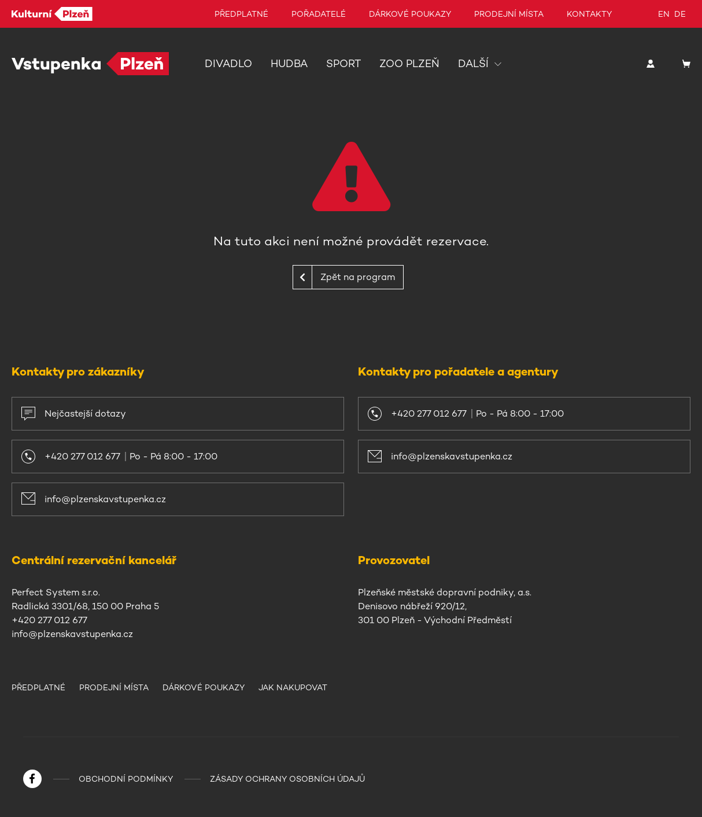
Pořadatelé (318, 14)
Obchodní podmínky (126, 778)
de (680, 14)
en (664, 14)
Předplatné (241, 14)
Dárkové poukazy (410, 14)
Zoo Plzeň (409, 63)
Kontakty (589, 14)
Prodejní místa (509, 14)
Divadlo (228, 63)
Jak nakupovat (292, 687)
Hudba (289, 63)
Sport (343, 63)
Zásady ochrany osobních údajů (287, 778)
